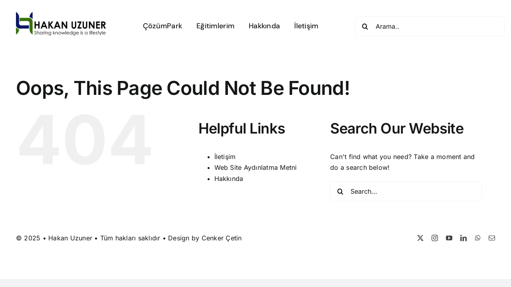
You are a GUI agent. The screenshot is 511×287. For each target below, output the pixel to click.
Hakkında (229, 179)
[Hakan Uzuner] (61, 15)
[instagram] (435, 238)
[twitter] (420, 238)
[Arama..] (430, 26)
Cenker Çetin (222, 238)
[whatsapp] (478, 238)
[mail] (492, 238)
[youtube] (449, 238)
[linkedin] (463, 238)
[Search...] (406, 191)
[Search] (365, 26)
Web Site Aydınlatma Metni (255, 167)
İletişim (225, 157)
